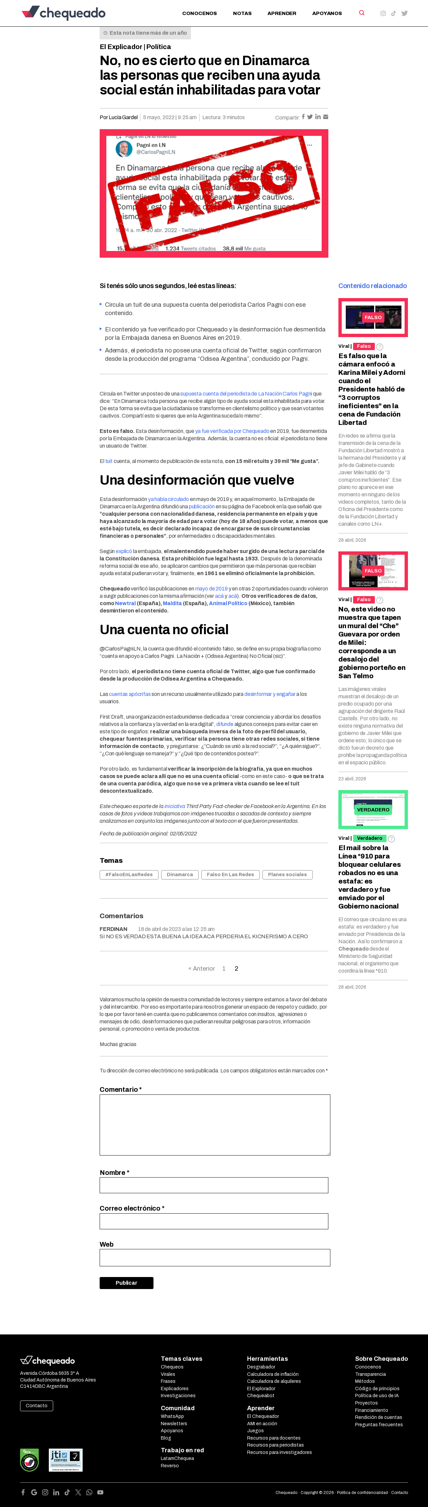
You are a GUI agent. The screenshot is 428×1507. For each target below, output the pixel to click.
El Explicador (121, 46)
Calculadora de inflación (273, 1374)
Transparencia (370, 1374)
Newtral (125, 603)
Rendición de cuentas (378, 1417)
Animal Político (228, 603)
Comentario (121, 1089)
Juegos (255, 1430)
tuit (109, 461)
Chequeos (172, 1366)
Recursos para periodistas (275, 1445)
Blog (166, 1438)
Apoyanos (327, 13)
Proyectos (366, 1403)
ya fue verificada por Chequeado (232, 431)
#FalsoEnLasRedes (129, 874)
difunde (224, 724)
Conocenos (199, 13)
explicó (124, 551)
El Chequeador (263, 1416)
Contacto (36, 1405)
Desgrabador (261, 1366)
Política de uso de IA (377, 1395)
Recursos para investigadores (279, 1452)
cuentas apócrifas (129, 694)
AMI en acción (262, 1423)
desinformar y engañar (270, 694)
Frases (168, 1381)
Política (158, 46)
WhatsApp (172, 1416)
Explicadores (175, 1388)
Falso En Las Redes (230, 874)
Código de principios (377, 1388)
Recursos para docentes (274, 1438)
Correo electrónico (132, 1208)
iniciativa (175, 806)
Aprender (282, 13)
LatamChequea (177, 1458)
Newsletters (174, 1423)
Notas (242, 13)
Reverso (170, 1465)
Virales (168, 1374)
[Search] (361, 12)
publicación (202, 506)
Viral (343, 346)
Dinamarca (180, 874)
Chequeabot (261, 1395)
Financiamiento (371, 1410)
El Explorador (261, 1388)
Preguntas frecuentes (379, 1424)
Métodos (365, 1381)
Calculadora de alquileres (274, 1381)
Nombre (114, 1172)
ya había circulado (168, 499)
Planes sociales (287, 874)
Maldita (172, 603)
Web (107, 1244)
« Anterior (201, 968)
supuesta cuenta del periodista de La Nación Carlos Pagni (246, 394)
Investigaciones (178, 1395)
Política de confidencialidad (362, 1492)
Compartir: (288, 117)
